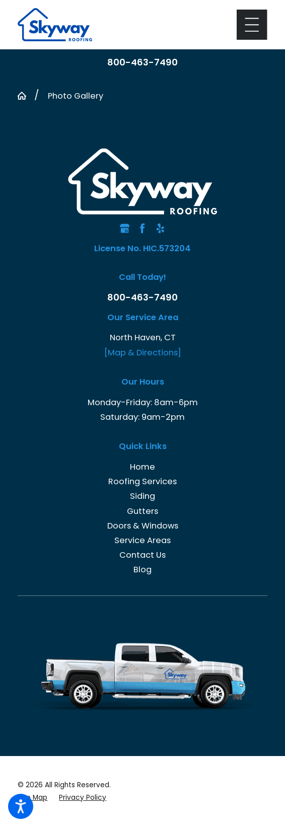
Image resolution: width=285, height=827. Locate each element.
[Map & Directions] (142, 352)
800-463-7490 (142, 62)
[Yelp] (160, 228)
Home (142, 467)
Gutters (142, 511)
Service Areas (142, 540)
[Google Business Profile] (124, 228)
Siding (142, 496)
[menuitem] (142, 467)
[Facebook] (142, 228)
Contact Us (142, 555)
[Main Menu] (252, 25)
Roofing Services (142, 481)
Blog (142, 569)
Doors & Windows (142, 526)
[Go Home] (26, 96)
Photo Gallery (75, 96)
